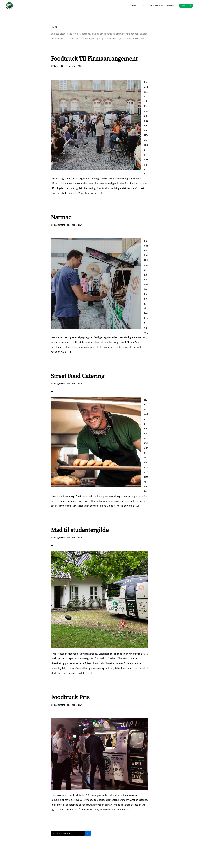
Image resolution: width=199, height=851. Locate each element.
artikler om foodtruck (103, 33)
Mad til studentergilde (80, 530)
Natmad (61, 217)
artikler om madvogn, (128, 33)
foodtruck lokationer (79, 38)
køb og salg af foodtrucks (105, 38)
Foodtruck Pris (70, 697)
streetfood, (84, 33)
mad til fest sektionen (132, 38)
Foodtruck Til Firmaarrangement (94, 59)
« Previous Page (62, 832)
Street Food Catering (77, 376)
